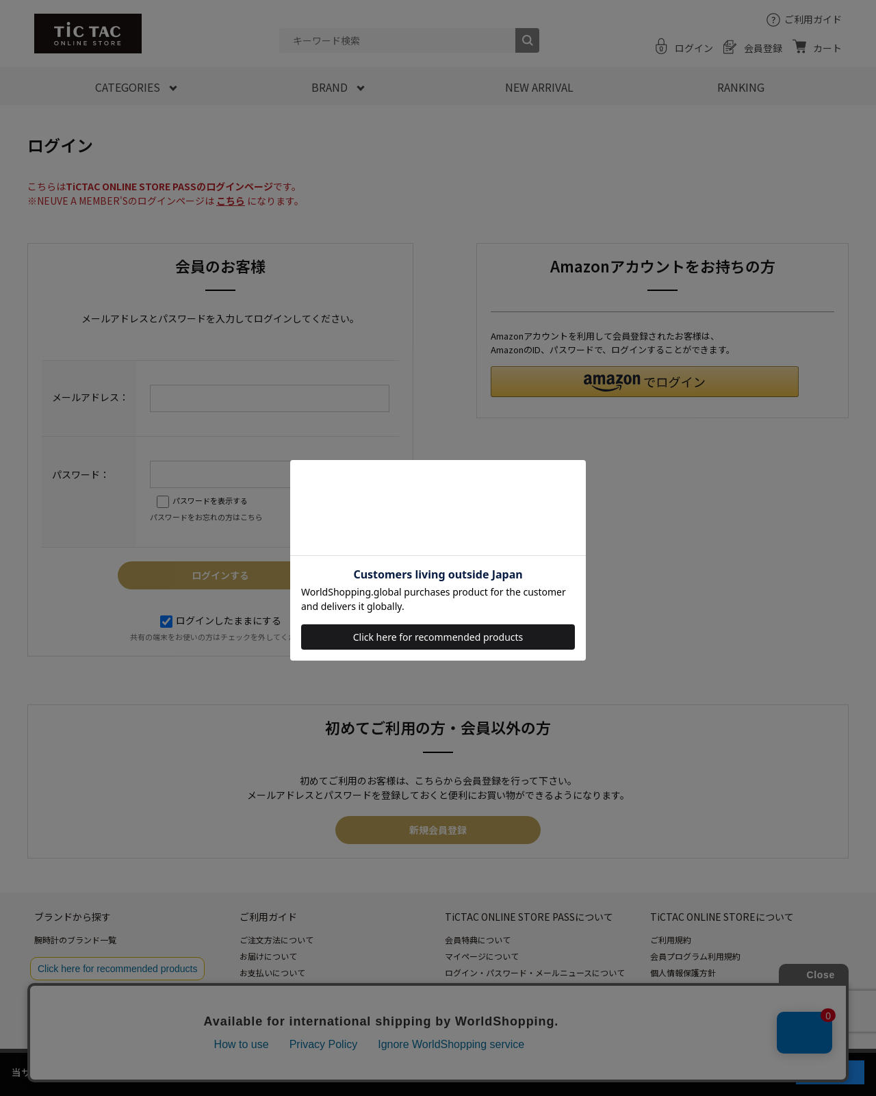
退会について (469, 1005)
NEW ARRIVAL (539, 87)
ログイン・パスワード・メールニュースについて (535, 972)
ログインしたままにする (220, 620)
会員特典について (478, 939)
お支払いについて (272, 972)
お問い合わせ (264, 1022)
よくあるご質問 (268, 1005)
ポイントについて (478, 989)
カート (827, 48)
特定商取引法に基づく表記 (699, 989)
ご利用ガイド (813, 19)
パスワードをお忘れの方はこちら (206, 516)
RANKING (740, 87)
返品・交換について (276, 989)
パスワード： (81, 474)
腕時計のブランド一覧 (75, 939)
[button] (645, 381)
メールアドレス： (90, 397)
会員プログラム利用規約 (695, 956)
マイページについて (482, 956)
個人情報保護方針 (683, 972)
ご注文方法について (276, 939)
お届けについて (268, 956)
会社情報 (666, 1005)
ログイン (694, 48)
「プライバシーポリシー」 (603, 1072)
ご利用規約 (670, 939)
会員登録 (763, 48)
